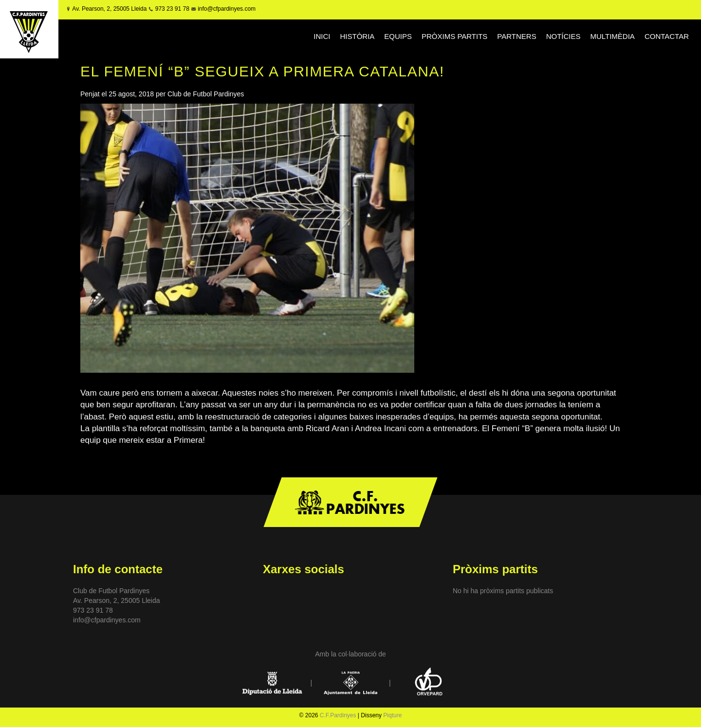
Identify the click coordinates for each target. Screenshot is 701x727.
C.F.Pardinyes (338, 715)
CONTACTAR (667, 36)
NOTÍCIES (563, 36)
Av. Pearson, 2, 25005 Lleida (109, 8)
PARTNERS (516, 36)
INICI (322, 36)
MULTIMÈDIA (612, 36)
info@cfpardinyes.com (226, 8)
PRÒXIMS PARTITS (454, 36)
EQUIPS (398, 36)
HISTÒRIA (357, 36)
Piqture (392, 715)
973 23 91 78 (172, 8)
